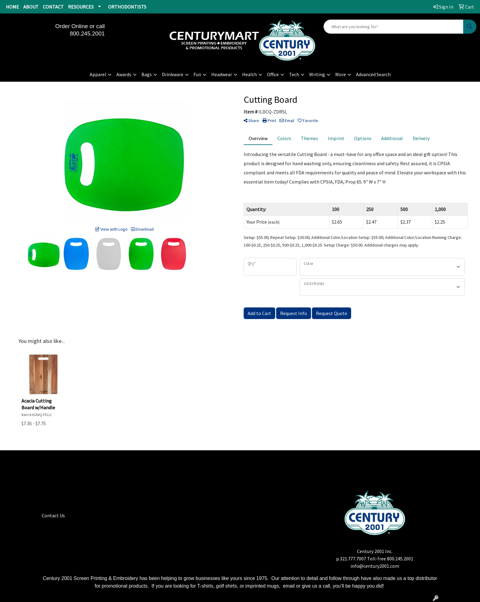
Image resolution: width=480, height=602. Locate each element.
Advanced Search (373, 74)
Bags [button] (146, 74)
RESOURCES (81, 7)
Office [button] (273, 74)
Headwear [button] (221, 74)
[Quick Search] (393, 27)
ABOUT (31, 7)
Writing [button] (317, 74)
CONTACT (53, 7)
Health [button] (249, 74)
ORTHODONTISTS (127, 7)
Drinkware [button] (172, 74)
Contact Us (53, 515)
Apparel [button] (98, 74)
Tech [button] (294, 74)
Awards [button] (123, 74)
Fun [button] (197, 74)
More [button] (340, 74)
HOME (12, 7)
